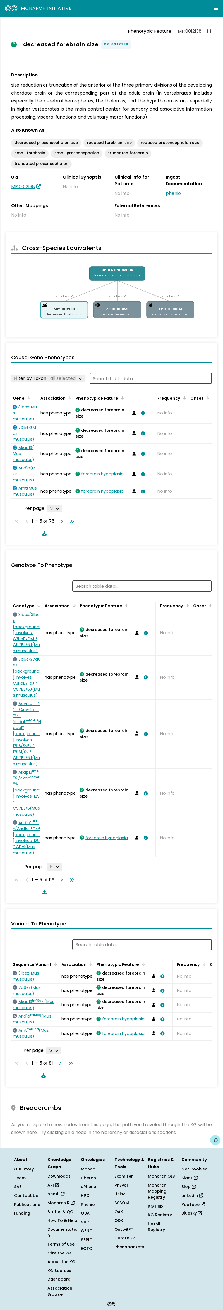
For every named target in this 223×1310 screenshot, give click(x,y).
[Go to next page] (60, 521)
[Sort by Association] (69, 397)
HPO (85, 1195)
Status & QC (60, 1212)
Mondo (88, 1169)
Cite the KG (59, 1253)
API (53, 1185)
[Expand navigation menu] (216, 8)
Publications (27, 1204)
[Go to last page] (71, 521)
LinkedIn (192, 1195)
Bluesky (191, 1213)
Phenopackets (129, 1247)
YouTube (193, 1204)
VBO (85, 1222)
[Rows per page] (54, 508)
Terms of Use (61, 1244)
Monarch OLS (161, 1176)
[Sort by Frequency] (183, 397)
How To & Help (62, 1220)
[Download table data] (43, 533)
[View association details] (142, 413)
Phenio (88, 1204)
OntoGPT (123, 1229)
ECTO (86, 1248)
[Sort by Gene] (28, 397)
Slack (189, 1178)
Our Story (24, 1169)
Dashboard (59, 1279)
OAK (118, 1212)
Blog (188, 1186)
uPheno (88, 1186)
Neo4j (55, 1194)
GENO (87, 1231)
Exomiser (123, 1176)
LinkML (120, 1194)
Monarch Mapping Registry (157, 1191)
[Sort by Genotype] (38, 605)
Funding (22, 1213)
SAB (18, 1186)
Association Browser (59, 1291)
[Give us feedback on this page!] (215, 1140)
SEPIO (87, 1239)
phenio (173, 193)
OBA (85, 1213)
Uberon (88, 1178)
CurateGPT (126, 1238)
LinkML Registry (156, 1227)
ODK (118, 1220)
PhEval (121, 1185)
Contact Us (26, 1195)
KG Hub (155, 1206)
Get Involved (194, 1169)
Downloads (59, 1176)
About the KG (61, 1262)
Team (20, 1178)
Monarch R (61, 1203)
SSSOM (121, 1203)
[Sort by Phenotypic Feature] (121, 397)
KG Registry (160, 1215)
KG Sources (59, 1270)
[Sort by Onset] (206, 397)
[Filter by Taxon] (48, 378)
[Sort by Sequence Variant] (54, 964)
